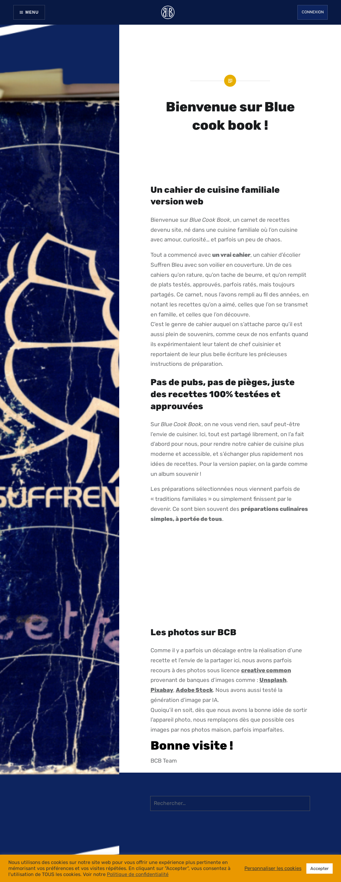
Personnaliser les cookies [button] (272, 868)
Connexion (313, 12)
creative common (266, 670)
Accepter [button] (319, 868)
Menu (32, 12)
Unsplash (272, 680)
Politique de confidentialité (138, 874)
